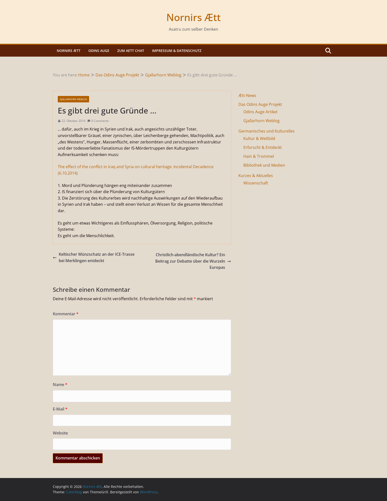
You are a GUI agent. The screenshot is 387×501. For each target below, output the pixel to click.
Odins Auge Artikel (260, 111)
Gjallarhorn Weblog (73, 99)
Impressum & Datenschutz (176, 50)
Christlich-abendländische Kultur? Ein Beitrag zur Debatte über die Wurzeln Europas (193, 261)
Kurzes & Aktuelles (255, 175)
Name (60, 384)
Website (60, 433)
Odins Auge (98, 50)
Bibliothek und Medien (264, 165)
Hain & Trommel (258, 156)
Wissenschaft (255, 183)
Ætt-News (247, 95)
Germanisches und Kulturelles (266, 131)
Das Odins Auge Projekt (260, 104)
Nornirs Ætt (193, 17)
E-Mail (60, 409)
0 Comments (98, 121)
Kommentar (65, 314)
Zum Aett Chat (130, 50)
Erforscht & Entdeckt (262, 147)
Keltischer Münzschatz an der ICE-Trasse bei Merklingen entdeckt (94, 257)
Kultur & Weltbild (259, 138)
